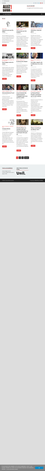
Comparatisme (6, 128)
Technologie (24, 91)
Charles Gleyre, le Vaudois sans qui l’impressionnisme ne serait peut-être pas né (22, 131)
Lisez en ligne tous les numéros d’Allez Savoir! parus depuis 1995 (8, 172)
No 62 (6, 28)
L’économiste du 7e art (8, 93)
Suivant (26, 157)
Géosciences (33, 28)
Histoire (17, 28)
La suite (4, 45)
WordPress (37, 180)
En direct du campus (21, 61)
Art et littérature (5, 126)
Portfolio (24, 28)
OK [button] (39, 467)
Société (21, 29)
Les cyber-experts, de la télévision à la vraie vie (36, 64)
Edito (3, 28)
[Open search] (42, 14)
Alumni (3, 91)
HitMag (41, 180)
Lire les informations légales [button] (12, 469)
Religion (17, 29)
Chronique (7, 91)
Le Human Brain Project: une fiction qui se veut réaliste (36, 94)
